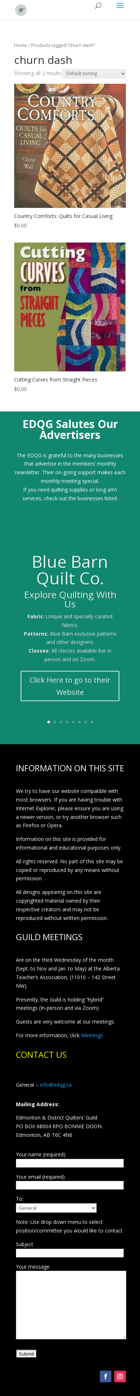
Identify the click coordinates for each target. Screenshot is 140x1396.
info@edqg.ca (56, 1084)
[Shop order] (94, 74)
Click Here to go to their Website (70, 690)
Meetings (92, 1035)
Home (20, 45)
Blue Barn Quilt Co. (70, 574)
